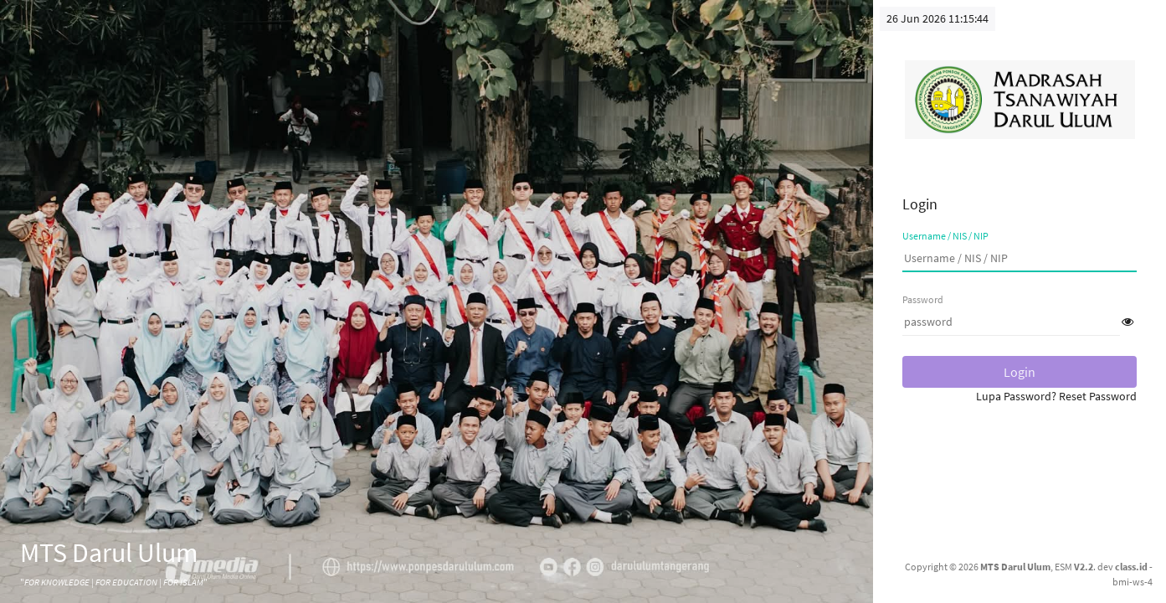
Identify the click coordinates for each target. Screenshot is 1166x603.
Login (1019, 371)
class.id (1131, 566)
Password (922, 299)
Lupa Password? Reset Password (1056, 396)
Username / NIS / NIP (945, 235)
